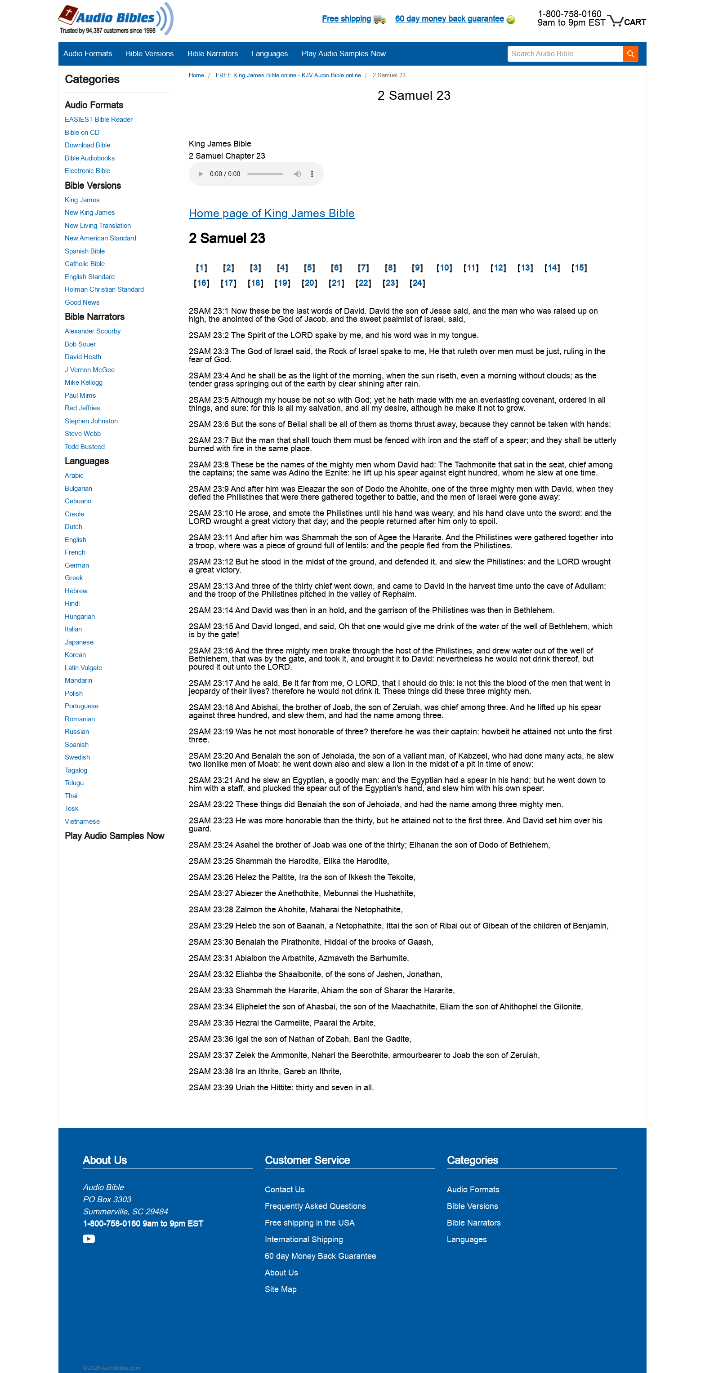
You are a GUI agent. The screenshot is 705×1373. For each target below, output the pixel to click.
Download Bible (87, 145)
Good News (82, 302)
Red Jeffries (82, 408)
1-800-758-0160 (570, 14)
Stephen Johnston (91, 421)
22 (363, 283)
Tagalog (76, 770)
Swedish (77, 757)
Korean (75, 654)
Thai (71, 795)
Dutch (73, 526)
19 (282, 283)
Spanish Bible (85, 251)
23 (390, 283)
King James (82, 199)
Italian (73, 629)
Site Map (281, 1289)
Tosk (72, 808)
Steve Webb (83, 433)
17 (228, 283)
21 (336, 283)
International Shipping (304, 1239)
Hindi (72, 603)
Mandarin (78, 680)
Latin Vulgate (83, 667)
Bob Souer (80, 344)
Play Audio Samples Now (344, 53)
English (75, 539)
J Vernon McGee (90, 369)
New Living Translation (98, 225)
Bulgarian (78, 488)
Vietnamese (82, 821)
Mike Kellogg (84, 382)
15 (579, 267)
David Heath (83, 356)
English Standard (90, 276)
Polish (74, 693)
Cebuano (78, 501)
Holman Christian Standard (104, 289)
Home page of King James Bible (272, 213)
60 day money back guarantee (449, 18)
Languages (274, 53)
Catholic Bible (85, 263)
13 (525, 267)
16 (201, 283)
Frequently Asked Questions (315, 1206)
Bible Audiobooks (90, 158)
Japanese (79, 642)
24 (417, 283)
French (75, 552)
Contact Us (285, 1189)
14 (552, 267)
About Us (281, 1272)
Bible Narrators (217, 53)
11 (471, 267)
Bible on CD (82, 132)
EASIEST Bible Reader (99, 119)
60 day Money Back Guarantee (320, 1256)
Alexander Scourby (93, 331)
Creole (74, 514)
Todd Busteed (85, 446)
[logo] (116, 20)
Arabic (74, 475)
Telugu (74, 782)
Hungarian (80, 616)
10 (444, 267)
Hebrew (76, 590)
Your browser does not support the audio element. (256, 174)
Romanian (80, 719)
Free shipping (346, 18)
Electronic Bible (87, 170)
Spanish (77, 744)
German (77, 565)
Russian (77, 731)
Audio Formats (92, 53)
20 (309, 283)
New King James (90, 212)
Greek (74, 577)
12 (498, 267)
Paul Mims (80, 395)
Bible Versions (154, 53)
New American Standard (100, 238)
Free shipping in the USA (310, 1222)
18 (255, 283)
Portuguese (81, 706)
